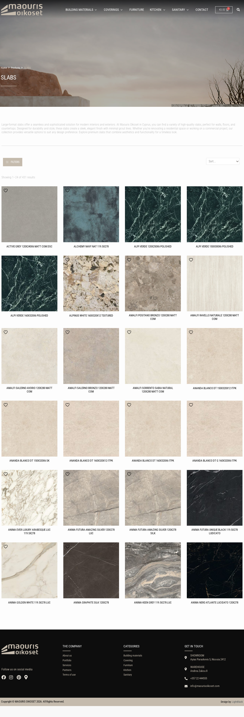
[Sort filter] (222, 161)
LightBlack (237, 712)
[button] (238, 9)
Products (15, 67)
